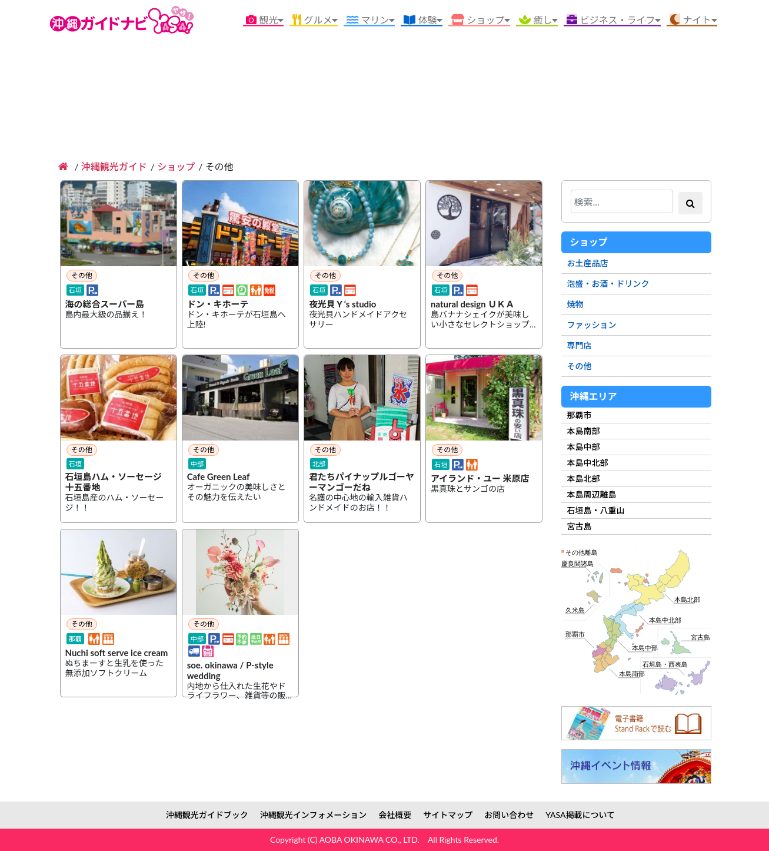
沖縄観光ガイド (114, 166)
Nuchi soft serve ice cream (116, 653)
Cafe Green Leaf (218, 477)
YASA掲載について (580, 815)
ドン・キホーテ (218, 304)
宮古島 (579, 526)
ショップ (176, 166)
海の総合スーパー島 (105, 304)
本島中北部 (587, 463)
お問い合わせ (509, 815)
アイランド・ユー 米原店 (480, 478)
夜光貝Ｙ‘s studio (343, 304)
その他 (579, 366)
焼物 (575, 304)
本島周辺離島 (592, 494)
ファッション (592, 325)
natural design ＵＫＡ (472, 304)
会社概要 (394, 815)
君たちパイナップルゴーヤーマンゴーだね (361, 483)
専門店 (579, 345)
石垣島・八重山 (596, 510)
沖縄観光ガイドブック (207, 815)
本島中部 (583, 447)
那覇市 (579, 415)
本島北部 (583, 478)
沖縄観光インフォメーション (313, 815)
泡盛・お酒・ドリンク (608, 284)
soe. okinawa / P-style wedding (230, 671)
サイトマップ (447, 815)
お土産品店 (587, 263)
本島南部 (583, 431)
